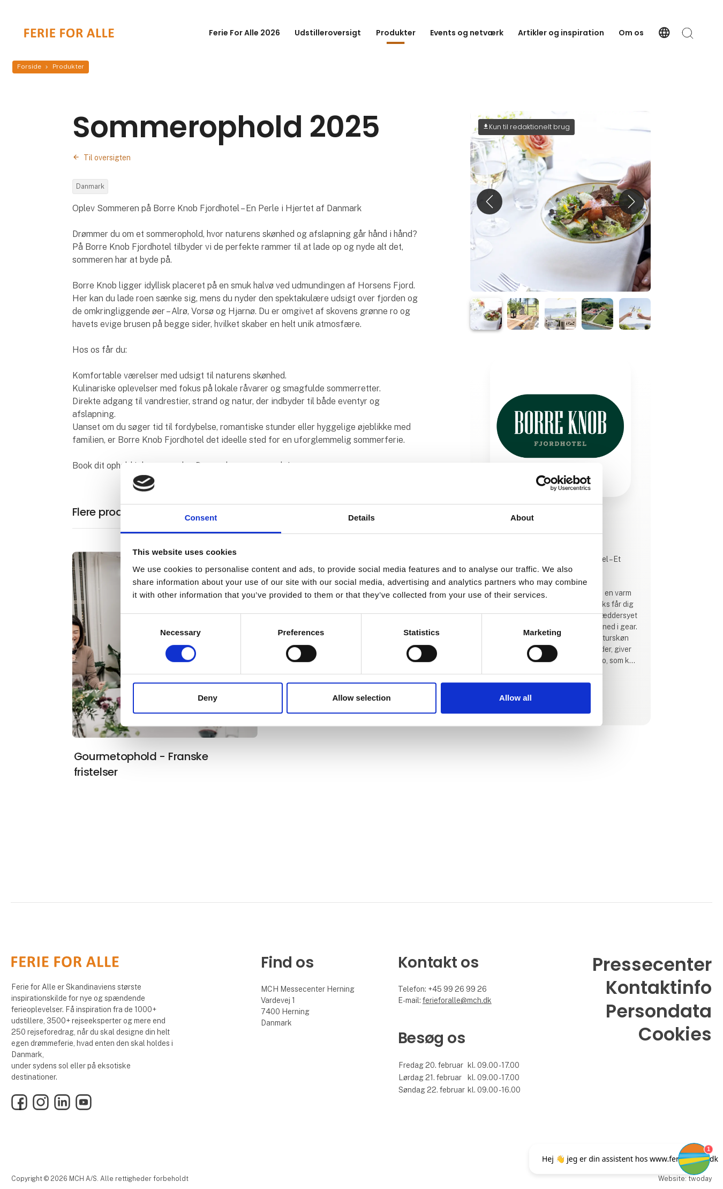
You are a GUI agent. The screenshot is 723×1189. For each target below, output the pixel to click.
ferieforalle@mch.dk (457, 1000)
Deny (207, 697)
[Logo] (69, 33)
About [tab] (522, 517)
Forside (29, 66)
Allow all (515, 697)
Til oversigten (107, 157)
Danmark (90, 186)
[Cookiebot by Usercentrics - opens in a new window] (544, 483)
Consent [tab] (201, 517)
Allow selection (361, 697)
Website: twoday (685, 1179)
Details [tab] (361, 517)
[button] (489, 201)
